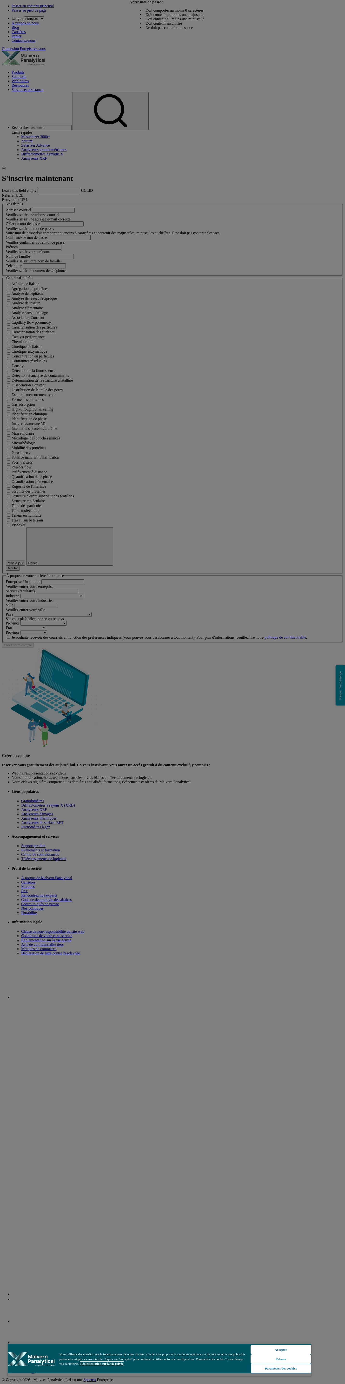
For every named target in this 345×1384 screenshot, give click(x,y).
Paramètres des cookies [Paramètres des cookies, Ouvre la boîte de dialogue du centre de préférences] (281, 1368)
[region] (159, 1359)
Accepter (281, 1349)
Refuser (281, 1359)
